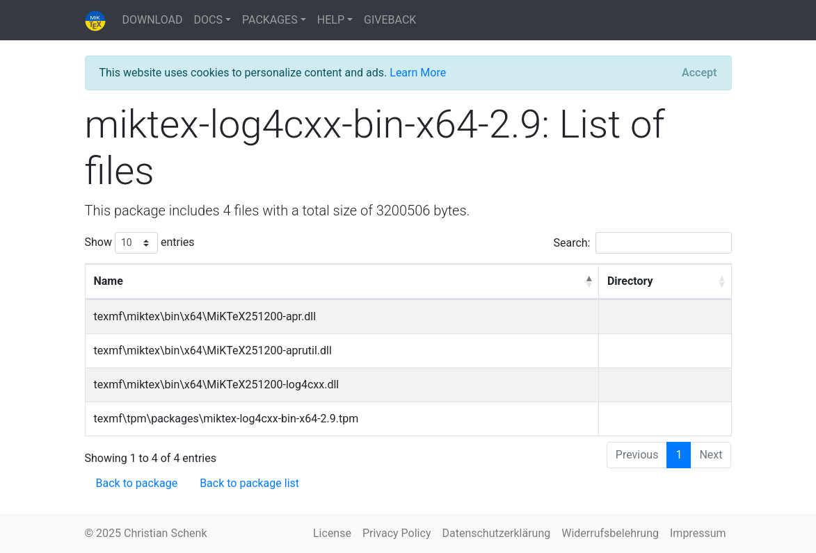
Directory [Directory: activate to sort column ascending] (630, 281)
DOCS (208, 19)
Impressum (698, 533)
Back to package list (249, 483)
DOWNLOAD (152, 19)
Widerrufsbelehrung (610, 533)
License (332, 533)
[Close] (699, 73)
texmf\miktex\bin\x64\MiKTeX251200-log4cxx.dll (216, 384)
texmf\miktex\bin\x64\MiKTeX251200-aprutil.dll (213, 350)
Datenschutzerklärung (496, 533)
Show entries (140, 243)
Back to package (137, 483)
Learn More (418, 72)
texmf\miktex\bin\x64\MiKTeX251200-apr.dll (205, 316)
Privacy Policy (396, 533)
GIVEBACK (390, 19)
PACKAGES (270, 19)
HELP (330, 19)
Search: (642, 243)
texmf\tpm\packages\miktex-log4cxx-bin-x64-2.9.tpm (226, 418)
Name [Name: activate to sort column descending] (108, 281)
